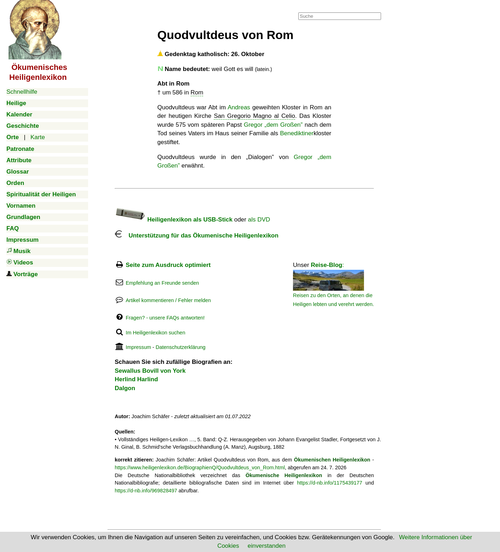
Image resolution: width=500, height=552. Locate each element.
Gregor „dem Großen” (273, 124)
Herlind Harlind (136, 379)
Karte (38, 137)
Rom (197, 92)
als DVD (259, 219)
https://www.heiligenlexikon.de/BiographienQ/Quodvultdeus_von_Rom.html (200, 467)
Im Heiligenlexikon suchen (155, 332)
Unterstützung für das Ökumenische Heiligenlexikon (196, 235)
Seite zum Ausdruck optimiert (168, 265)
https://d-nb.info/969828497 (146, 490)
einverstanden (267, 545)
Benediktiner (297, 133)
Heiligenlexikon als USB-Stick (174, 219)
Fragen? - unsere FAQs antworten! (165, 318)
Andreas (239, 107)
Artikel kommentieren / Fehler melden (168, 300)
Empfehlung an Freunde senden (162, 283)
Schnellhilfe (21, 91)
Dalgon (125, 388)
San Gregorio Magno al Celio (254, 116)
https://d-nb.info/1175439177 (329, 483)
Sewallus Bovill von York (150, 370)
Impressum (138, 347)
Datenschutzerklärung (180, 347)
